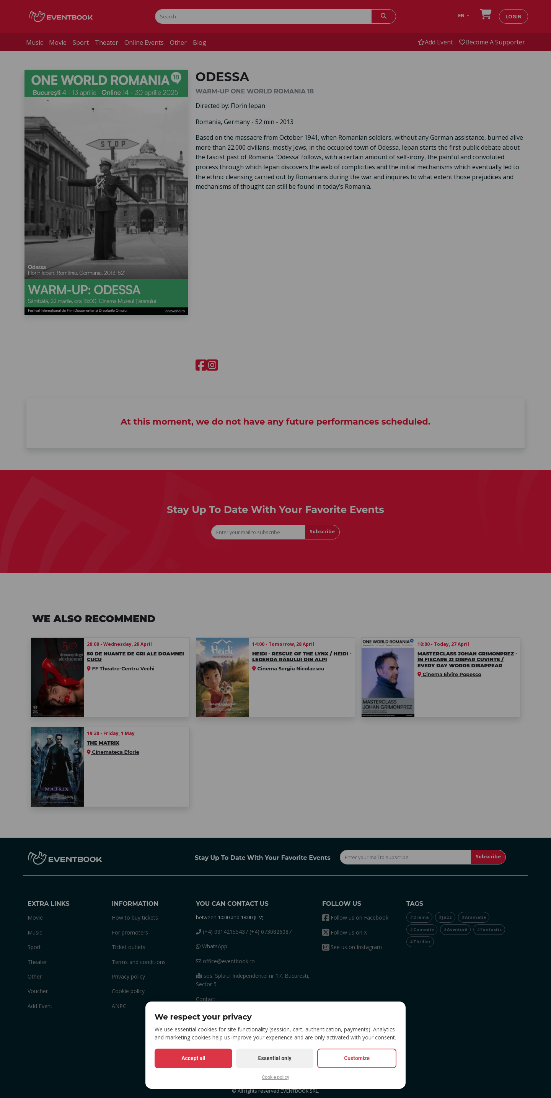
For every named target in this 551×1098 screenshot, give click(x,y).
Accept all (193, 1058)
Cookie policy (275, 1077)
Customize (357, 1058)
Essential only (275, 1058)
